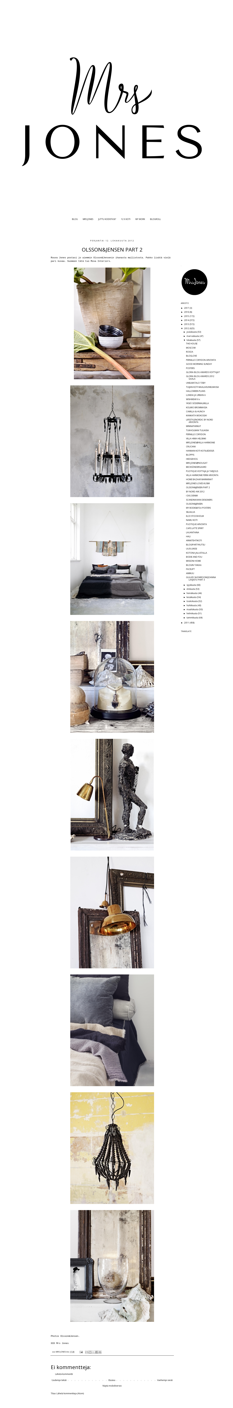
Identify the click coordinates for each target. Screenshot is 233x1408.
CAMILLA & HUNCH (195, 411)
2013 (187, 324)
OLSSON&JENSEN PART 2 (198, 487)
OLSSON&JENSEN (194, 503)
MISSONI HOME (193, 560)
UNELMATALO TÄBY (196, 382)
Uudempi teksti (59, 1380)
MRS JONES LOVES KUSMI (198, 483)
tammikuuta (193, 617)
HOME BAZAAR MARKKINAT (199, 479)
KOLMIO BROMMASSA (196, 407)
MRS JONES (88, 219)
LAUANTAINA (192, 532)
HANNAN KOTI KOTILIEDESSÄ (200, 450)
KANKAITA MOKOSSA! (196, 415)
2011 (187, 622)
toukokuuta (192, 601)
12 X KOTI (125, 219)
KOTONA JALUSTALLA (196, 552)
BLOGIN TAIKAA (194, 565)
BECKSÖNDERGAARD (196, 466)
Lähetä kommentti (64, 1374)
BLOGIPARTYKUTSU (195, 544)
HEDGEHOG (192, 458)
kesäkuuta (192, 597)
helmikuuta (192, 613)
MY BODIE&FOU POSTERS (198, 507)
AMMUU (190, 573)
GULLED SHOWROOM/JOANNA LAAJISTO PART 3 (201, 578)
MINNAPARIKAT (193, 426)
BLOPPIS (190, 454)
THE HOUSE (191, 343)
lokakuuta (192, 340)
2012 (187, 328)
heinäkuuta (192, 593)
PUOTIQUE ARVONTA (196, 524)
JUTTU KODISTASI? (107, 219)
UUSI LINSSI (191, 548)
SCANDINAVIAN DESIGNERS (199, 499)
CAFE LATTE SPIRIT (195, 528)
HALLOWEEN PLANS (195, 391)
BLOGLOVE (191, 355)
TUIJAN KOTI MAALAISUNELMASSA (202, 387)
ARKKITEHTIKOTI (194, 540)
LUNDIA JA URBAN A (196, 395)
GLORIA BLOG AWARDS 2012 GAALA (200, 377)
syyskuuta (192, 584)
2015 (187, 316)
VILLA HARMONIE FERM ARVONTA (202, 475)
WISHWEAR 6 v (193, 399)
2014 (187, 320)
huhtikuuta (192, 605)
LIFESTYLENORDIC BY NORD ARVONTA (199, 421)
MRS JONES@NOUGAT (196, 462)
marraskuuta (193, 336)
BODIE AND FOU (194, 556)
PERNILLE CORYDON (196, 434)
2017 (187, 307)
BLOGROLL (155, 219)
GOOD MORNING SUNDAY (199, 364)
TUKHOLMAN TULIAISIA (197, 430)
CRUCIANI (191, 446)
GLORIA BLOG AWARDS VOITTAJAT (203, 372)
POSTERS (190, 368)
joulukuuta (192, 331)
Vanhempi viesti (165, 1380)
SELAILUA (190, 512)
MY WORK (140, 219)
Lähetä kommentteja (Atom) (70, 1393)
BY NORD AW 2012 (195, 491)
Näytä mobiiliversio (112, 1385)
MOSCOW (191, 347)
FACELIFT (190, 569)
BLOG (75, 219)
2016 (187, 312)
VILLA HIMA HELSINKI (196, 438)
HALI (188, 536)
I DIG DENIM (192, 495)
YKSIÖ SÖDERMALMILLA (197, 403)
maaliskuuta (193, 609)
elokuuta (191, 588)
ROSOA (189, 351)
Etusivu (112, 1380)
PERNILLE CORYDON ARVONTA (201, 360)
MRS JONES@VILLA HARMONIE (200, 442)
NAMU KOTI (192, 520)
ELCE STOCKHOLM (195, 516)
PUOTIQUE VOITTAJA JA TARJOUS (202, 471)
